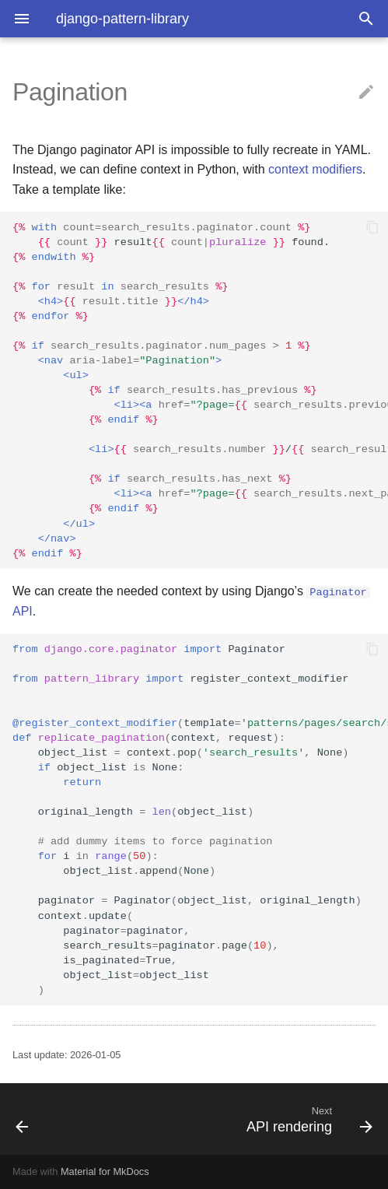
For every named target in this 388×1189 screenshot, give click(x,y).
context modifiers (315, 169)
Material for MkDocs (105, 1171)
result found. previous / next (200, 390)
